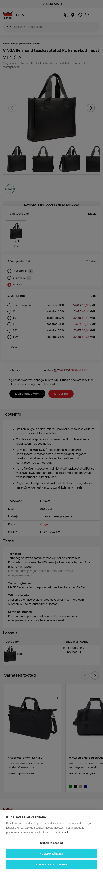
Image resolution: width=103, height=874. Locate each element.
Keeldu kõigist (51, 853)
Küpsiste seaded (51, 842)
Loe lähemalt (60, 832)
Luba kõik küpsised (51, 864)
